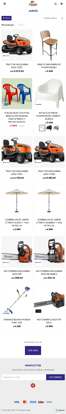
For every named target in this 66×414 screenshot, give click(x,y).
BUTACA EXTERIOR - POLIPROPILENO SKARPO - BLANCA (49, 115)
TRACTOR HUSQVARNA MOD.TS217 (17, 66)
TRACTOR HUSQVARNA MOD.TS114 (17, 173)
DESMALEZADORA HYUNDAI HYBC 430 (17, 321)
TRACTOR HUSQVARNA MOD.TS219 (49, 173)
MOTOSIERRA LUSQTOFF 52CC (49, 321)
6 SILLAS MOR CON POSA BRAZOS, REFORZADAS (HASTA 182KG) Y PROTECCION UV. (16, 117)
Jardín (21, 25)
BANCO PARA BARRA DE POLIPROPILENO (49, 66)
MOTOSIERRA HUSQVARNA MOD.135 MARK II (49, 273)
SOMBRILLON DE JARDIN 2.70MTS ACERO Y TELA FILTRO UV (17, 222)
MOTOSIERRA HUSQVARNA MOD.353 (17, 273)
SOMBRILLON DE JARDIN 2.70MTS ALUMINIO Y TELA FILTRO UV (49, 222)
